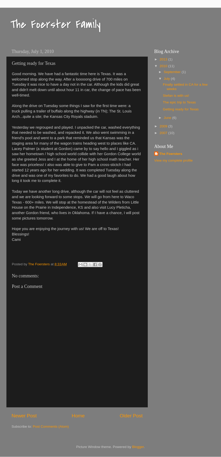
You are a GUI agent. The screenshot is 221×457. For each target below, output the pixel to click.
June (168, 118)
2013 (164, 59)
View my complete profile (173, 160)
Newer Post (24, 415)
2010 (164, 66)
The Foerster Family (55, 24)
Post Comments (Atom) (51, 426)
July (167, 79)
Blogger (138, 447)
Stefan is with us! (176, 96)
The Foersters (170, 154)
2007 (164, 133)
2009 (164, 126)
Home (78, 415)
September (173, 72)
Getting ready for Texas (181, 109)
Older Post (131, 415)
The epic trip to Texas (179, 102)
